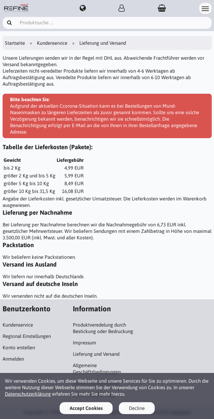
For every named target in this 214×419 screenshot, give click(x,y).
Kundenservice (52, 43)
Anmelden (13, 359)
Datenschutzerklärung (28, 394)
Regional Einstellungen (27, 336)
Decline (137, 408)
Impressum (84, 342)
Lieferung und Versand (96, 354)
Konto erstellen (19, 347)
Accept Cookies (86, 408)
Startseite (15, 43)
